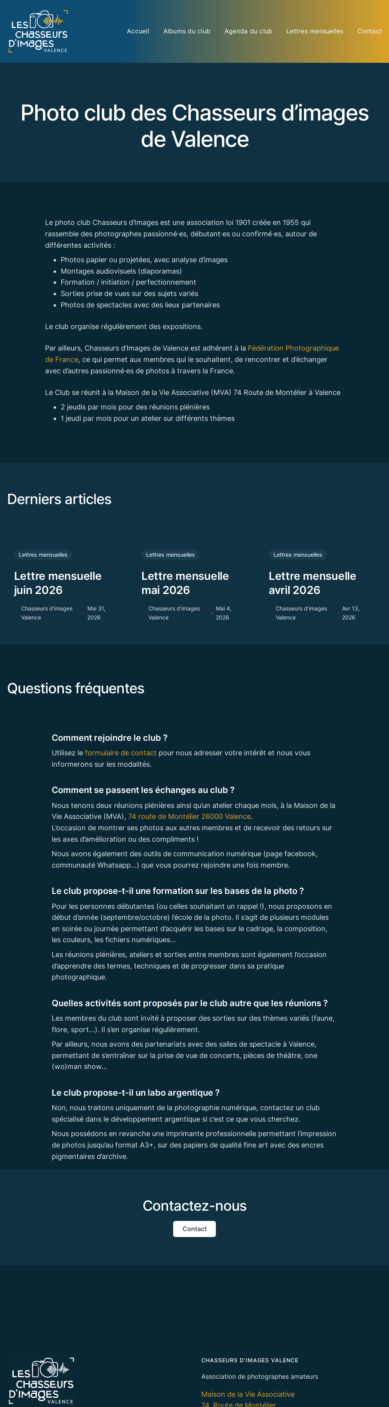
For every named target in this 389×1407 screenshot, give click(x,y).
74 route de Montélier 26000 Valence (189, 816)
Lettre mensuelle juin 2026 (58, 583)
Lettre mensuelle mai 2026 (185, 583)
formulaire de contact (121, 753)
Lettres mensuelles (43, 554)
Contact (195, 1229)
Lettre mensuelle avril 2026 (312, 583)
